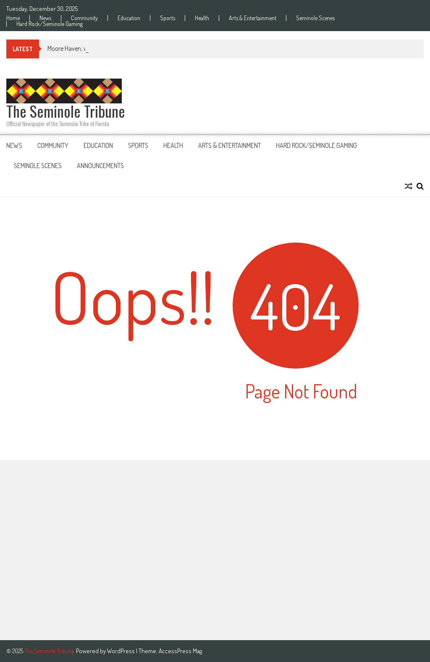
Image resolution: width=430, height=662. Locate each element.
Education (129, 18)
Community (84, 18)
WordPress (121, 651)
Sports (167, 18)
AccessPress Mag (180, 651)
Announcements (100, 165)
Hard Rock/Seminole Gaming (49, 24)
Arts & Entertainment (252, 18)
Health (202, 18)
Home (13, 18)
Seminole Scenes (315, 18)
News (45, 18)
